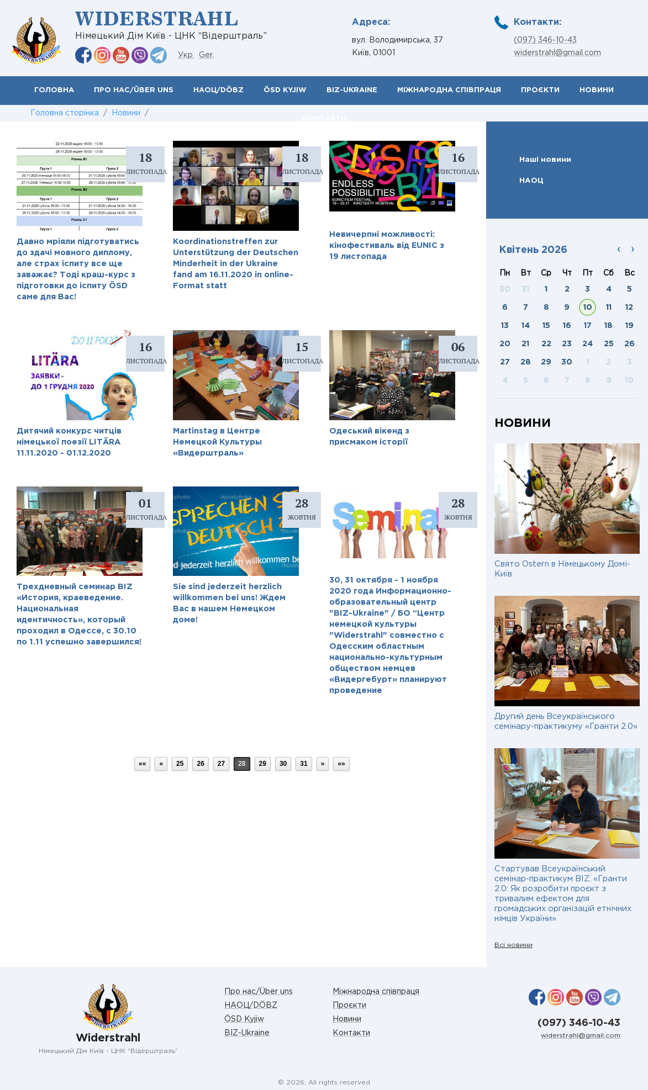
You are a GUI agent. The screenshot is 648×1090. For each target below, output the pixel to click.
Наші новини (545, 159)
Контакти (351, 1033)
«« (142, 764)
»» (341, 764)
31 (303, 764)
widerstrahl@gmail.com (557, 53)
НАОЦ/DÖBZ (218, 90)
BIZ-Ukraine (351, 90)
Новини (596, 90)
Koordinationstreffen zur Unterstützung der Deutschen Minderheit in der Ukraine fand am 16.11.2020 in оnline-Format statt (235, 263)
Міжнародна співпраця (449, 90)
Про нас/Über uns (133, 90)
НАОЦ (531, 180)
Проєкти (540, 90)
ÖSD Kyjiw (285, 90)
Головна (54, 90)
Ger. (206, 55)
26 (200, 764)
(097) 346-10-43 (545, 40)
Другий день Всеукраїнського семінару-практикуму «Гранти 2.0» (566, 721)
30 (283, 764)
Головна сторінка (64, 113)
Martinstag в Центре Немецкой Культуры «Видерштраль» (217, 442)
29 (262, 764)
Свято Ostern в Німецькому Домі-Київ (562, 569)
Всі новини (513, 945)
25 (179, 764)
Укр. (186, 55)
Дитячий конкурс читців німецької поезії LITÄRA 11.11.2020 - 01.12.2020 (69, 442)
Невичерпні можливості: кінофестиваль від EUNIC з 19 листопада (386, 245)
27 (221, 764)
